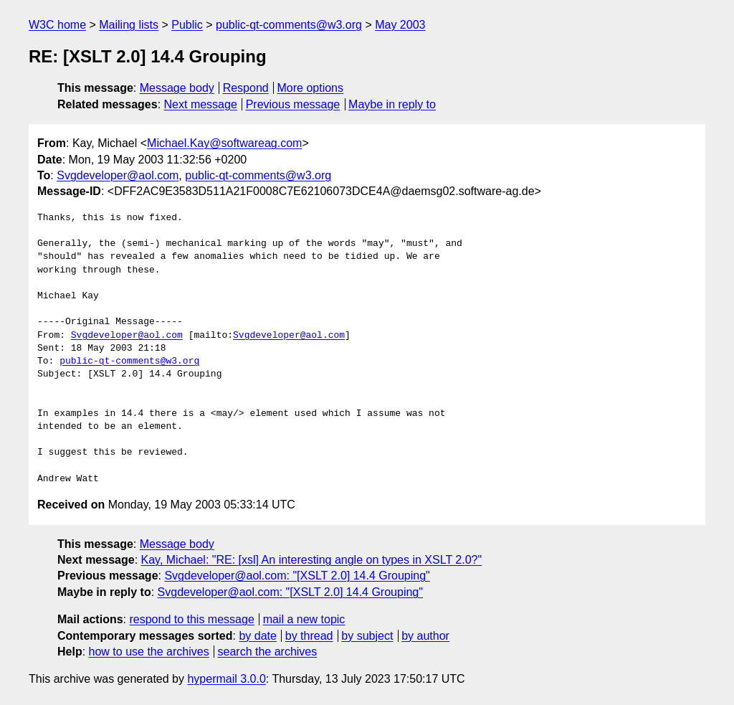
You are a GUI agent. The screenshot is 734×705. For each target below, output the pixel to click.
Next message (200, 104)
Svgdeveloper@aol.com (117, 175)
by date (257, 636)
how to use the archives (149, 651)
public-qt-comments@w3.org (289, 25)
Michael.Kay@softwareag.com (224, 143)
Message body (177, 88)
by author (425, 636)
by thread (309, 636)
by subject (367, 636)
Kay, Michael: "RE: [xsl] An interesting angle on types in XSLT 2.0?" (311, 560)
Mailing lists (128, 25)
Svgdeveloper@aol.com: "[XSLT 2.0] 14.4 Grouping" (296, 575)
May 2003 (400, 25)
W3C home (57, 25)
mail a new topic (304, 619)
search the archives (268, 651)
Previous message (293, 104)
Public (187, 25)
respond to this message (191, 619)
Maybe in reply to (392, 104)
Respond (246, 88)
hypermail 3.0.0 (226, 679)
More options (310, 88)
